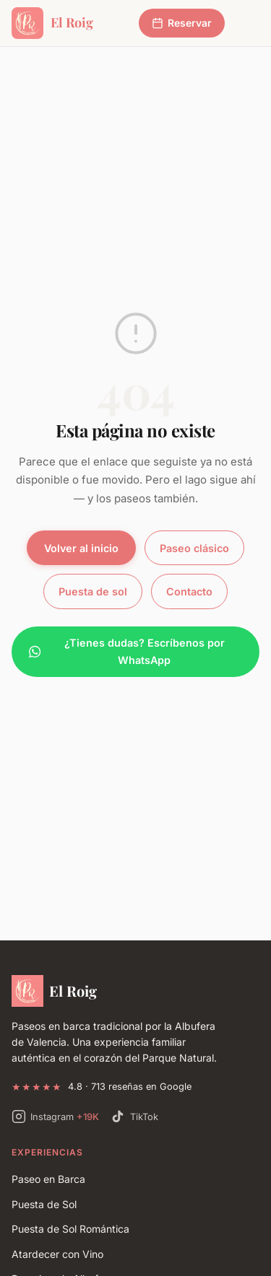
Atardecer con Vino (57, 1254)
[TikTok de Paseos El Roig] (134, 1116)
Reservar (182, 23)
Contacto (189, 591)
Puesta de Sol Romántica (70, 1229)
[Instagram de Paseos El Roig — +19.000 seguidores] (55, 1116)
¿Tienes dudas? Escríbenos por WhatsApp (127, 651)
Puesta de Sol (44, 1204)
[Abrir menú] (246, 23)
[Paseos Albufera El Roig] (135, 991)
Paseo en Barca (48, 1179)
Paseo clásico (194, 548)
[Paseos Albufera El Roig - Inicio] (52, 23)
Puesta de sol (93, 591)
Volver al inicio (81, 548)
